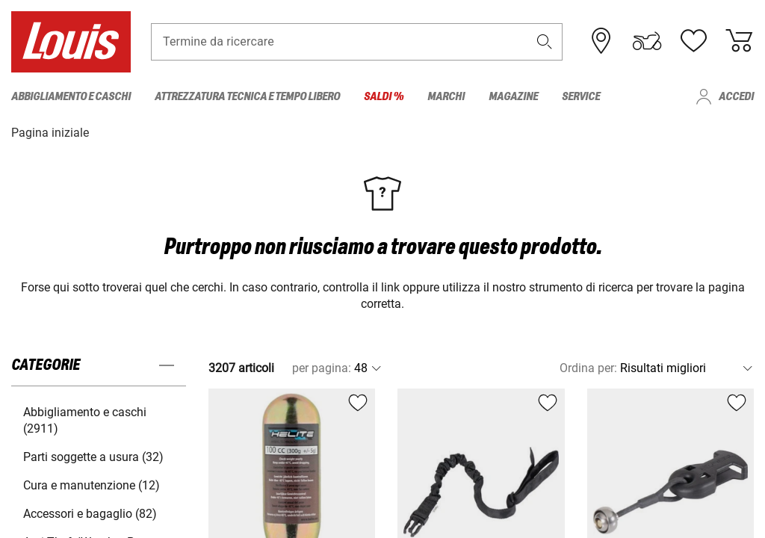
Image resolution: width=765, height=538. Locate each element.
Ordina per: (588, 367)
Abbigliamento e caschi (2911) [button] (84, 419)
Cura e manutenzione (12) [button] (91, 484)
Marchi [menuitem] (446, 96)
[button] (545, 42)
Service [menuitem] (581, 96)
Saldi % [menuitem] (383, 96)
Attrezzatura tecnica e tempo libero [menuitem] (247, 96)
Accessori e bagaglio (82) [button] (90, 513)
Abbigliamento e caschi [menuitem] (71, 96)
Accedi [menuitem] (736, 96)
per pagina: (321, 367)
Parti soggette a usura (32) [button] (93, 456)
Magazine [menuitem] (513, 96)
